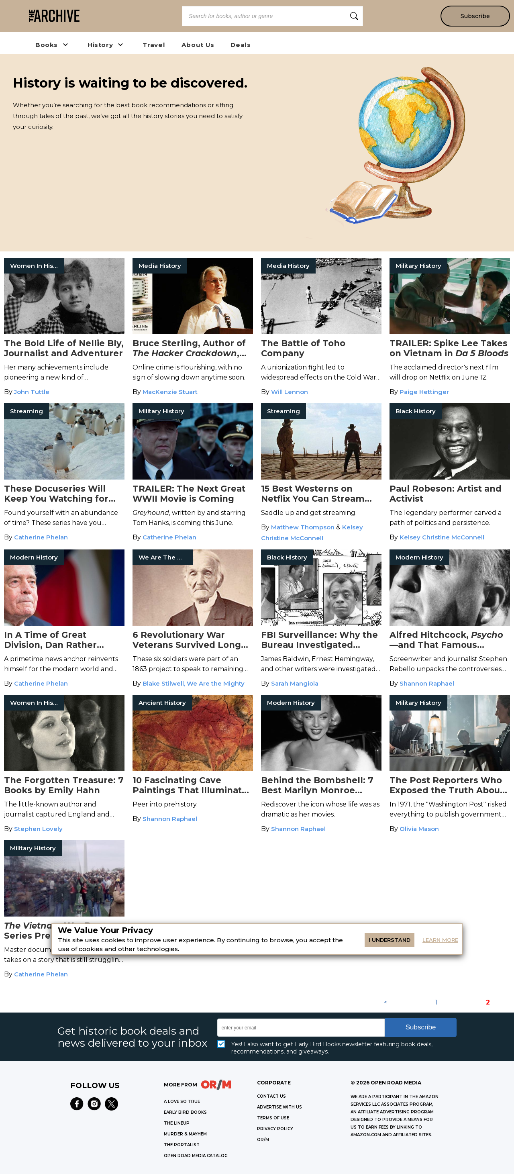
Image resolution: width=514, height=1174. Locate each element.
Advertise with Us (279, 1107)
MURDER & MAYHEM (185, 1134)
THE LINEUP (177, 1123)
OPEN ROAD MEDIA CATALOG (196, 1155)
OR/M (263, 1139)
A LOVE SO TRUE (182, 1101)
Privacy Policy (275, 1128)
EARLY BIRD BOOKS (185, 1112)
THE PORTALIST (182, 1144)
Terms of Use (273, 1118)
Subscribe (475, 16)
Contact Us (271, 1096)
